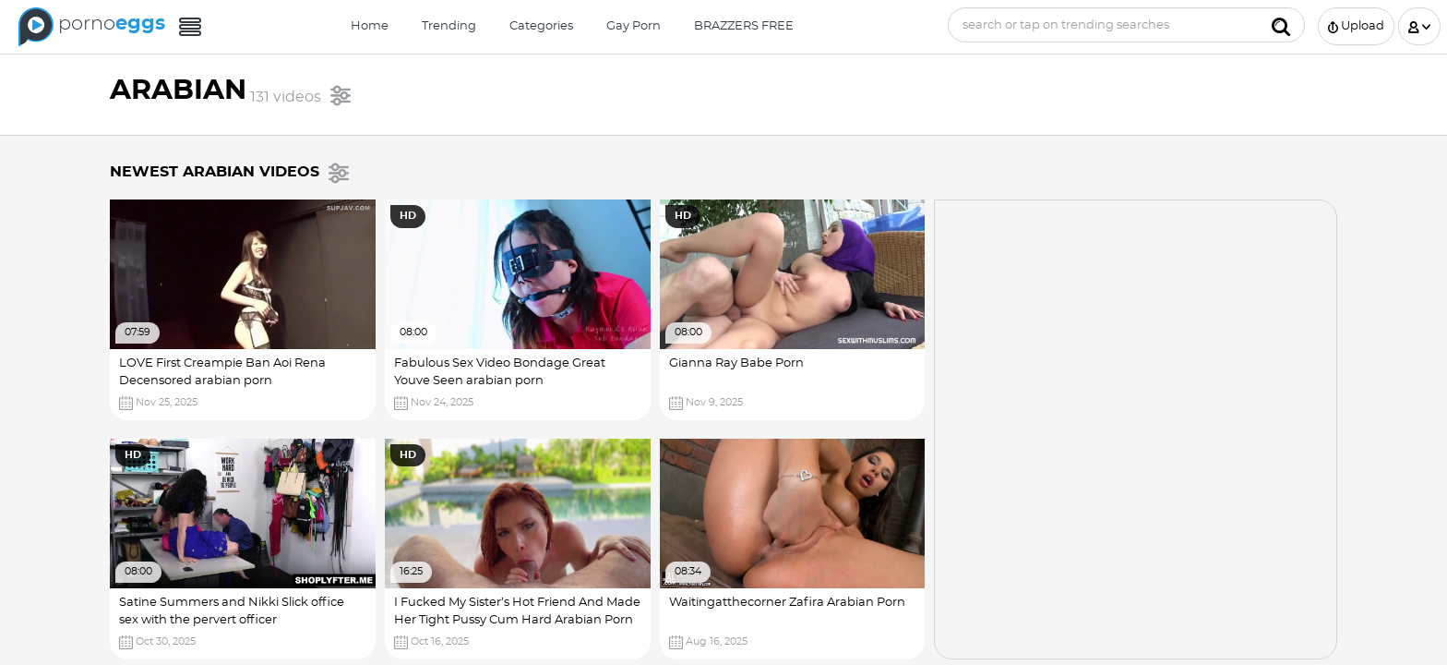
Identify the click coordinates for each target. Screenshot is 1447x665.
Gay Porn (633, 26)
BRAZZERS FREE (744, 26)
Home (370, 26)
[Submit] (1281, 25)
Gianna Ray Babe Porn (736, 363)
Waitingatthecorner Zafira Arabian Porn (787, 603)
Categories (541, 26)
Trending (449, 26)
